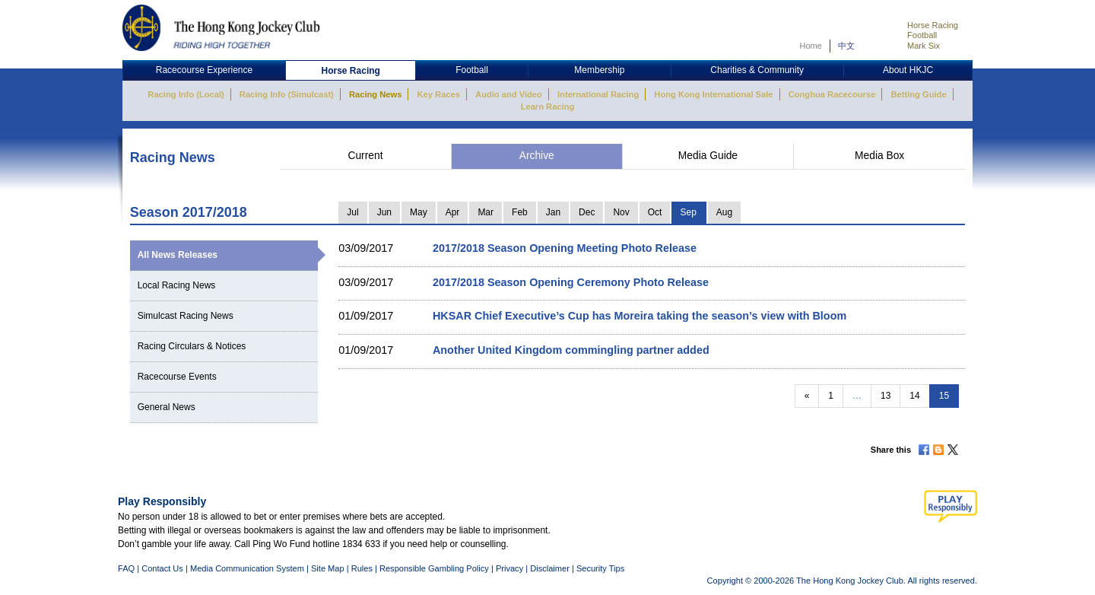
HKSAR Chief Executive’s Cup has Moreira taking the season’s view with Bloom (639, 316)
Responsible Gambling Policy (434, 568)
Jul (352, 212)
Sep (688, 212)
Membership (599, 70)
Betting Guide (918, 94)
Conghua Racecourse (832, 94)
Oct (655, 212)
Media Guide (708, 155)
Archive (536, 155)
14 (914, 395)
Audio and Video (508, 94)
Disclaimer (550, 568)
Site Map (327, 568)
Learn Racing (548, 106)
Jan (553, 212)
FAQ (126, 568)
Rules (363, 568)
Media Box (879, 155)
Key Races (438, 94)
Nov (621, 212)
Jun (384, 212)
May (418, 212)
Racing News (375, 94)
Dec (587, 212)
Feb (520, 212)
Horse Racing (932, 25)
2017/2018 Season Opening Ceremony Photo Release (571, 282)
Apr (453, 212)
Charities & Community (757, 70)
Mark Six (923, 45)
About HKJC (908, 70)
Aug (724, 212)
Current (365, 155)
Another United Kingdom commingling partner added (571, 350)
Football (922, 35)
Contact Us (162, 568)
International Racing (598, 94)
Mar (486, 212)
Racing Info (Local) (186, 94)
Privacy (509, 568)
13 (885, 395)
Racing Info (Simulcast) (287, 94)
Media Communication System (247, 568)
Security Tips (600, 568)
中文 (846, 45)
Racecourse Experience (204, 70)
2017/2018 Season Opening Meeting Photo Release (565, 248)
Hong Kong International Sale (713, 94)
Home (810, 45)
